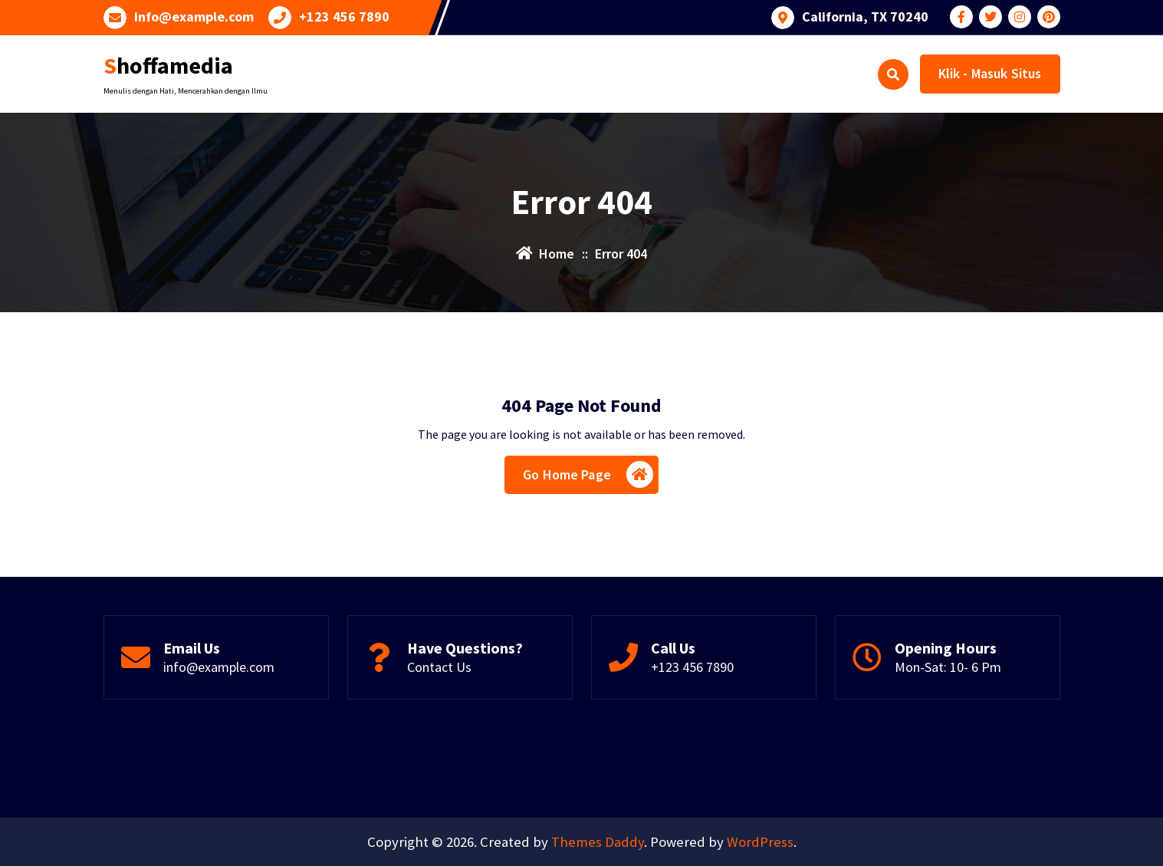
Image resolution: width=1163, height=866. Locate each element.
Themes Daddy (597, 842)
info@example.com (194, 16)
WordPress (760, 842)
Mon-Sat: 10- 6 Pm (948, 667)
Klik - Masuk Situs (990, 73)
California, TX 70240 (865, 16)
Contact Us (439, 667)
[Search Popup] (893, 74)
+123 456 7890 (344, 16)
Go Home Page (588, 474)
